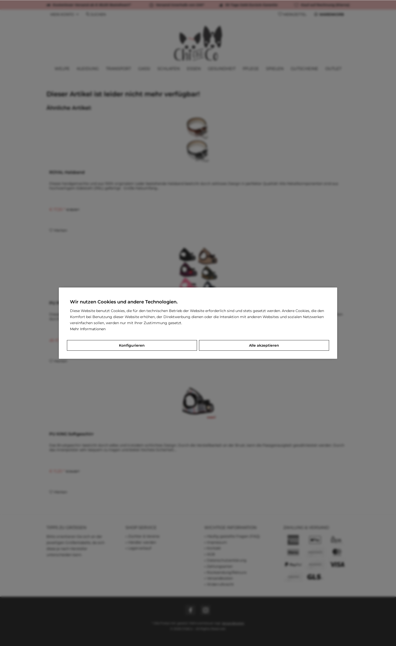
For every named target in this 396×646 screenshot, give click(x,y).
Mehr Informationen (88, 329)
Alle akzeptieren (264, 345)
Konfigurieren (132, 345)
